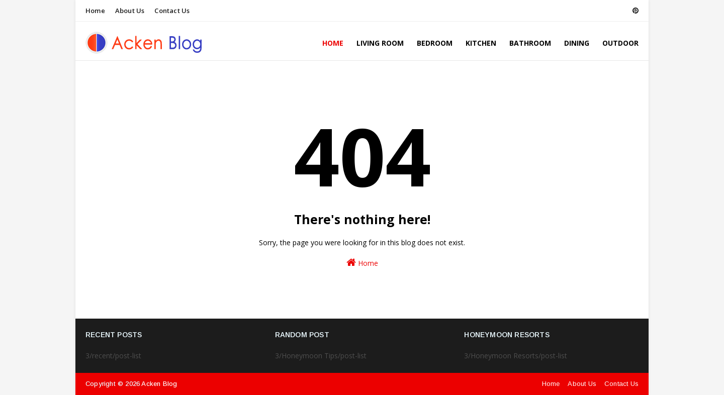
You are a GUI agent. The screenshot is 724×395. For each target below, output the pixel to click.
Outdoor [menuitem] (620, 43)
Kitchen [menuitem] (481, 43)
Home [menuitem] (332, 43)
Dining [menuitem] (576, 43)
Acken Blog (159, 383)
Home (95, 10)
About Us (130, 10)
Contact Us (172, 10)
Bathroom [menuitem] (530, 43)
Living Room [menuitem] (380, 43)
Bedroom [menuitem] (434, 43)
